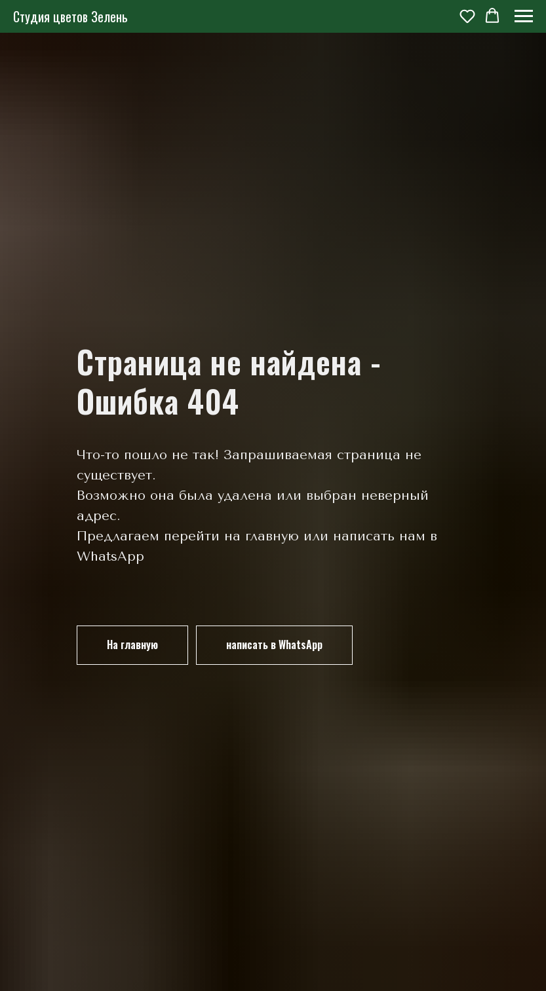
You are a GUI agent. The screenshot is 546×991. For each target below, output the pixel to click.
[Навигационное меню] (524, 16)
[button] (467, 16)
